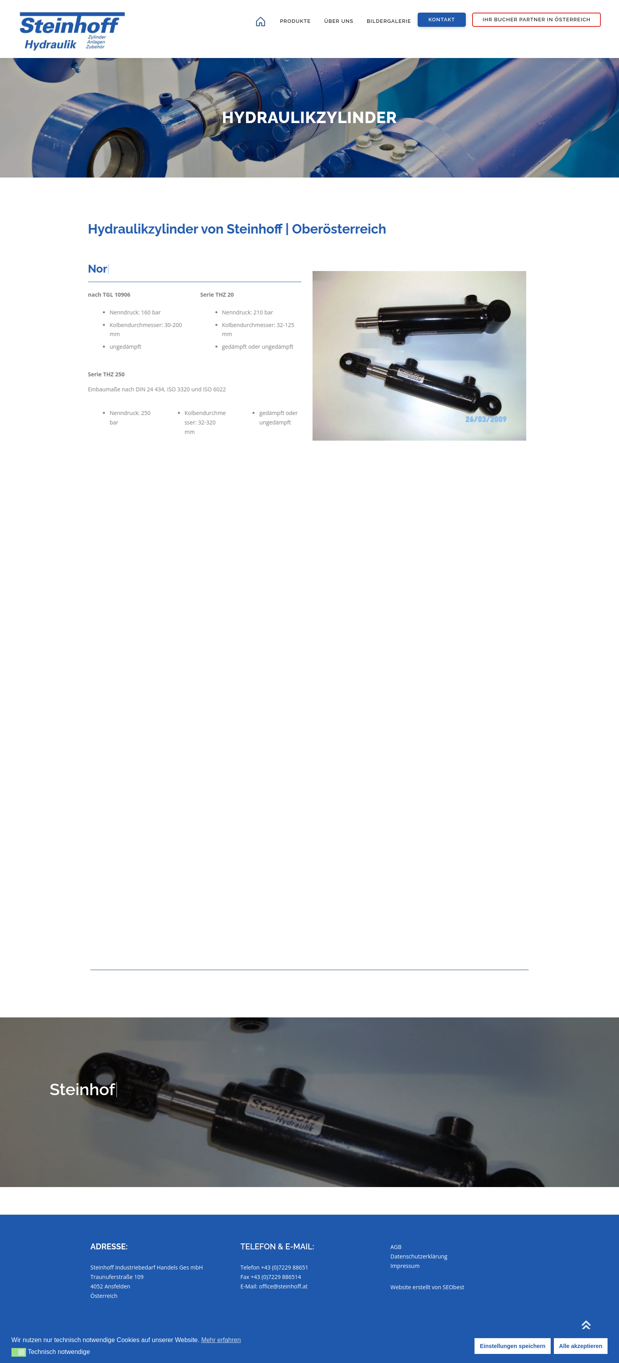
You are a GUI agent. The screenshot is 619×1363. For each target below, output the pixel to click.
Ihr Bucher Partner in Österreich (537, 19)
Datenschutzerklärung (418, 1256)
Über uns (338, 21)
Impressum (405, 1266)
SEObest (453, 1287)
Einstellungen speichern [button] (513, 1346)
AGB (395, 1247)
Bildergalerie (389, 21)
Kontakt (441, 19)
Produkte (295, 21)
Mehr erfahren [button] (221, 1340)
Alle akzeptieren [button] (580, 1346)
